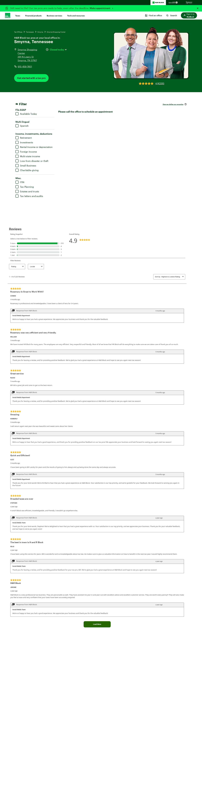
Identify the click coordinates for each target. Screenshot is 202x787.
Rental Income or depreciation (34, 147)
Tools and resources (76, 16)
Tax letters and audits (29, 196)
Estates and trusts (27, 191)
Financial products (33, 16)
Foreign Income (26, 151)
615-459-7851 (25, 66)
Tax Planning (24, 186)
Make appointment (100, 8)
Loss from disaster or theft (31, 160)
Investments (24, 142)
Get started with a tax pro (31, 77)
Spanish (22, 125)
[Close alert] (197, 8)
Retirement (23, 137)
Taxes (17, 16)
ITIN (19, 182)
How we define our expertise (173, 104)
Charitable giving (27, 170)
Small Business (25, 165)
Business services (54, 16)
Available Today (26, 113)
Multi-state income (27, 156)
